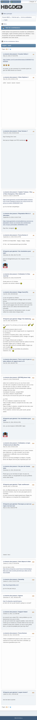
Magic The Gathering (24, 319)
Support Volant (22, 611)
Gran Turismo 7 (23, 131)
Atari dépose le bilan (24, 561)
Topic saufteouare (23, 484)
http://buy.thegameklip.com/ (11, 585)
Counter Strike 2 (23, 54)
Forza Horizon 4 (23, 235)
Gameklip (21, 579)
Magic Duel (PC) (23, 292)
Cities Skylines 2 (23, 77)
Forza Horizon (22, 633)
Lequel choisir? (23, 692)
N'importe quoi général (10, 251)
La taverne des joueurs (10, 54)
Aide (16, 718)
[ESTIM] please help (24, 377)
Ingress (20, 595)
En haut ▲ (20, 718)
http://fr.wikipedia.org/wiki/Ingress (12, 601)
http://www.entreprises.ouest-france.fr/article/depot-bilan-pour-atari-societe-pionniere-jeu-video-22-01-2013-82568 (17, 570)
